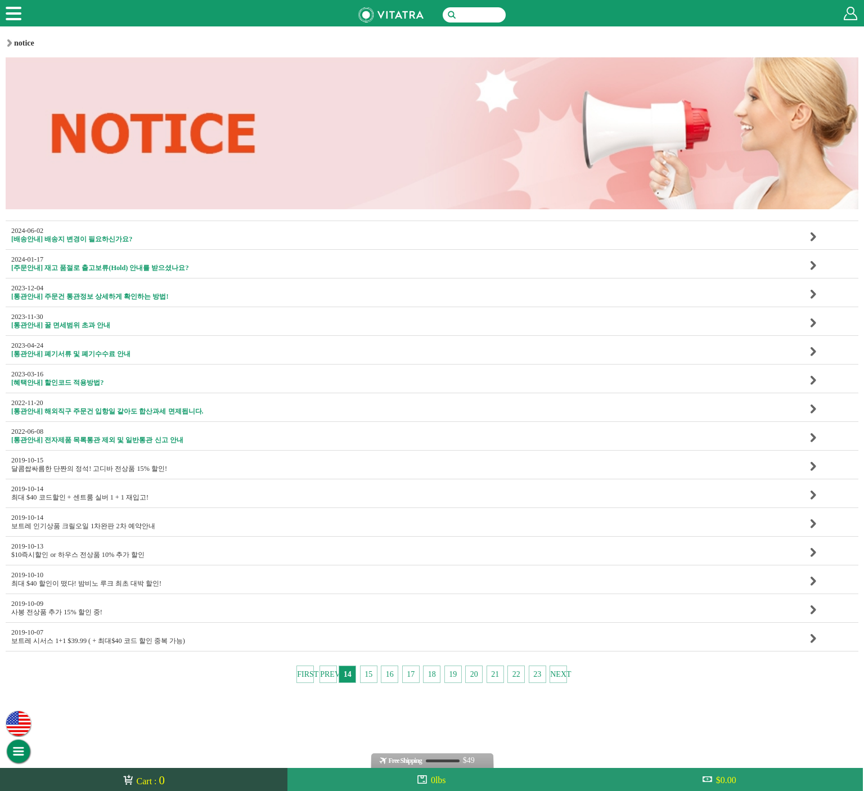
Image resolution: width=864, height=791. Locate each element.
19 (453, 674)
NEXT (558, 674)
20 (474, 674)
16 (390, 674)
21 (495, 674)
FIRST (305, 674)
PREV (328, 674)
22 (516, 674)
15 (368, 674)
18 (432, 674)
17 (411, 674)
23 (537, 674)
